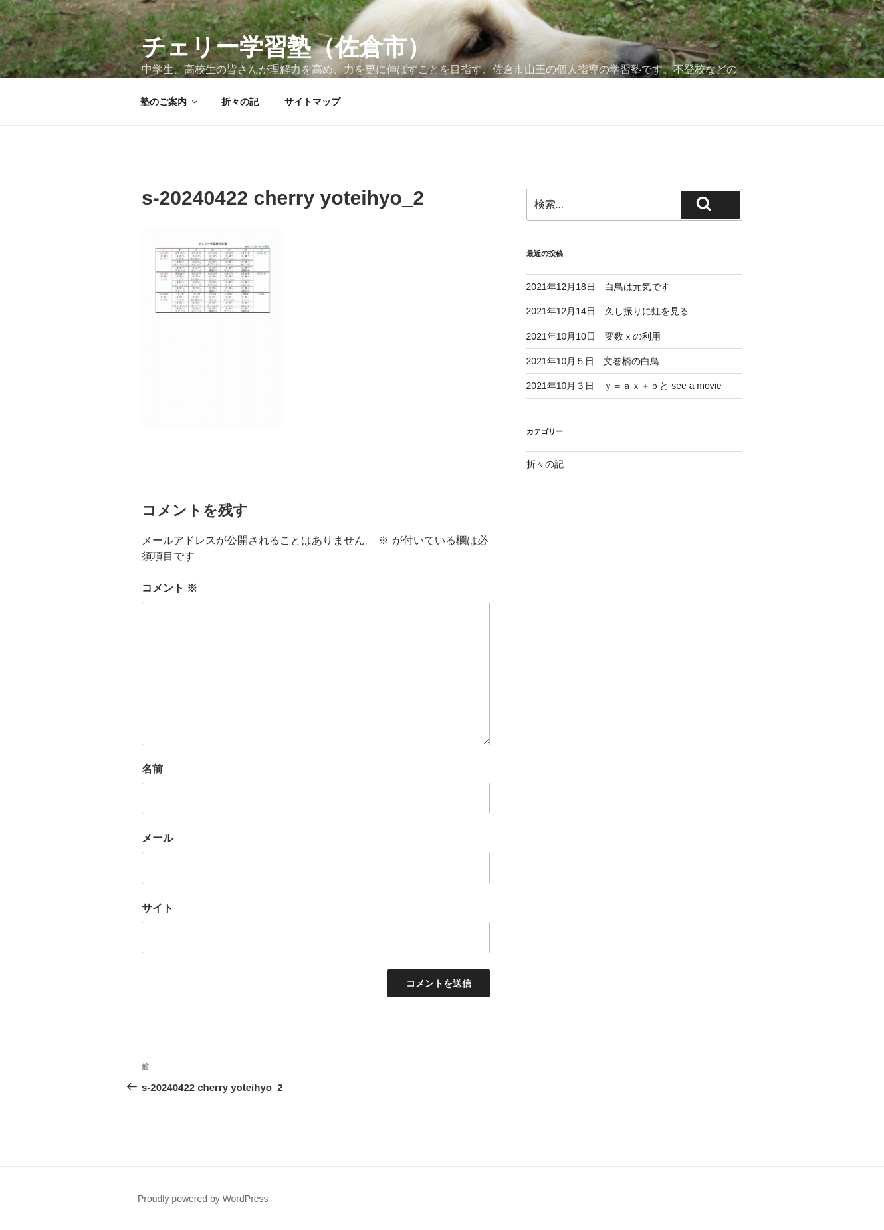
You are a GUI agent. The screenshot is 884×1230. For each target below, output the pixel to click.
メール (157, 838)
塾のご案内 (169, 101)
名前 (152, 769)
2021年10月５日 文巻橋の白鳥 (593, 361)
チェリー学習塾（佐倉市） (286, 47)
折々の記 (240, 101)
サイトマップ (312, 101)
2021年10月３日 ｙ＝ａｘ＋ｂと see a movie (624, 385)
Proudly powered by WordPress (203, 1198)
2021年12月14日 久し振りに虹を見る (607, 311)
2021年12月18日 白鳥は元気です (598, 286)
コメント (169, 588)
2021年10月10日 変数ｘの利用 (593, 336)
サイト (157, 908)
